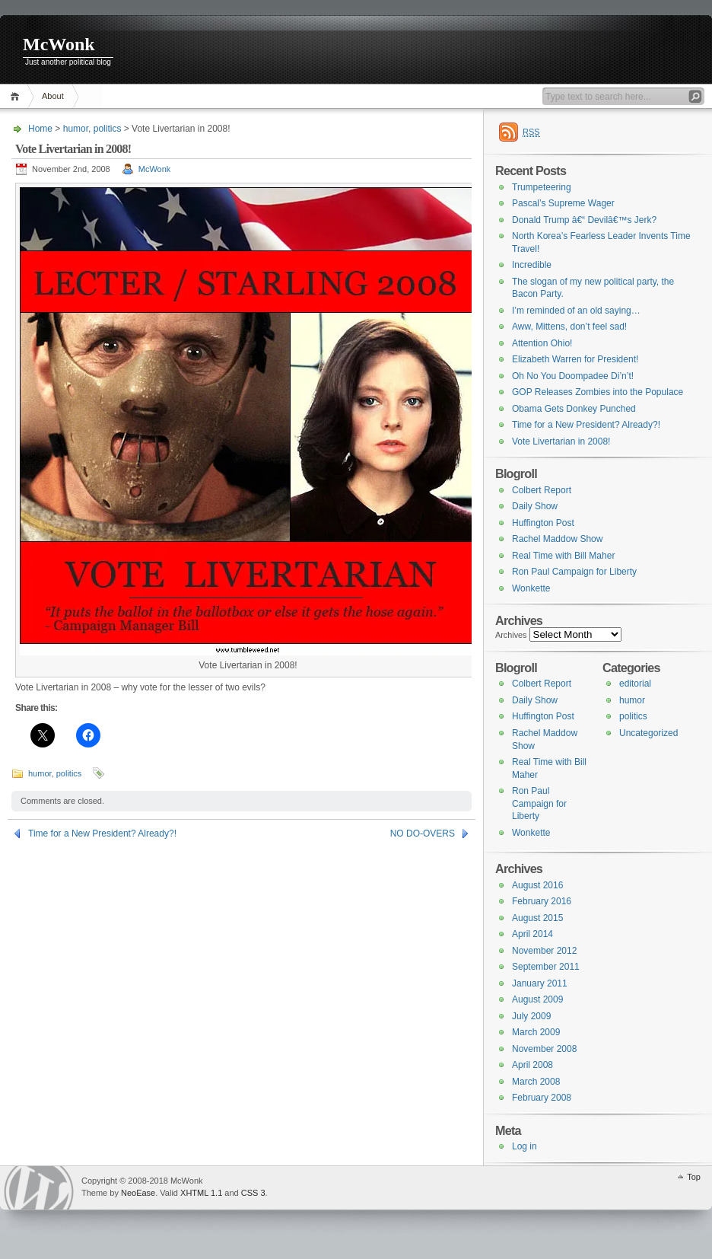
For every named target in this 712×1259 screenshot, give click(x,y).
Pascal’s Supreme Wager (563, 203)
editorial (635, 683)
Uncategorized (648, 733)
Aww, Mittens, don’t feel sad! (569, 326)
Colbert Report (541, 490)
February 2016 (541, 901)
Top (694, 1176)
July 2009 (531, 1016)
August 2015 (537, 918)
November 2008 (544, 1049)
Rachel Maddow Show (557, 539)
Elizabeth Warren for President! (575, 359)
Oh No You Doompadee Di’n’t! (573, 376)
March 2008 (536, 1081)
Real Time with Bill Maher (563, 555)
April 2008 (532, 1065)
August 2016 (537, 885)
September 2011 (546, 966)
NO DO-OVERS (422, 833)
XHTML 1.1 (201, 1192)
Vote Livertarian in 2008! (561, 441)
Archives (511, 634)
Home (17, 96)
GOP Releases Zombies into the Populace (597, 392)
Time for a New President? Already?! (102, 833)
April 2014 (532, 934)
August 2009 (537, 999)
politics (108, 128)
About (53, 95)
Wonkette (531, 588)
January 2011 (539, 983)
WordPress (39, 1188)
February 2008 (541, 1097)
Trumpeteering (541, 187)
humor (75, 128)
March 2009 (536, 1032)
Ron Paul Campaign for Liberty (574, 571)
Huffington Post (543, 523)
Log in (524, 1146)
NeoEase (138, 1192)
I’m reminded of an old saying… (576, 310)
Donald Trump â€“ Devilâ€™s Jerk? (584, 220)
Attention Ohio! (542, 343)
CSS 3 (253, 1192)
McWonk (59, 44)
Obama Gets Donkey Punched (574, 408)
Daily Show (535, 506)
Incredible (531, 265)
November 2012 (544, 950)
